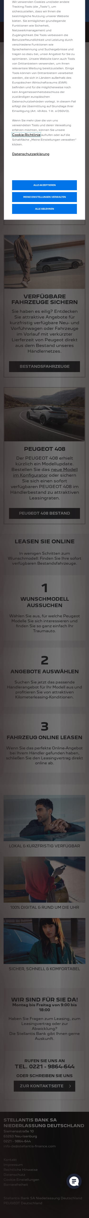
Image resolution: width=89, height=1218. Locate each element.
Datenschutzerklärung (30, 154)
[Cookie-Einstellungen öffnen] (74, 1181)
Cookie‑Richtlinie (26, 135)
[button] (44, 197)
